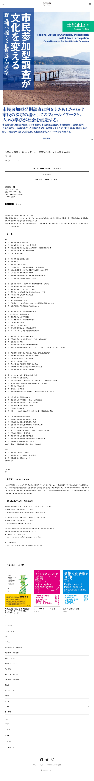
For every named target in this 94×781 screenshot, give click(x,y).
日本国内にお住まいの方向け (47, 179)
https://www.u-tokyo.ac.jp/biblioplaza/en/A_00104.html (23, 545)
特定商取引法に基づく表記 (54, 765)
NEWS (7, 736)
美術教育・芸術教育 (12, 653)
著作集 (7, 696)
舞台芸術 (8, 669)
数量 (6, 160)
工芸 (6, 636)
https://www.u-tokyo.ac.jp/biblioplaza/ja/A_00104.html (23, 537)
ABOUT (7, 730)
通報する (18, 204)
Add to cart (47, 174)
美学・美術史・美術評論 (13, 647)
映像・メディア (10, 658)
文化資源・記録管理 (12, 679)
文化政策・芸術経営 (12, 674)
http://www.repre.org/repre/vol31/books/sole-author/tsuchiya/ (25, 512)
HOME (7, 724)
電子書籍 (8, 712)
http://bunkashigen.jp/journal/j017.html (18, 523)
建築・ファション (11, 663)
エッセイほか (9, 690)
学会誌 (7, 701)
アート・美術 (9, 631)
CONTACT (9, 741)
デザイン (8, 642)
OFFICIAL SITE (10, 747)
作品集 (7, 685)
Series (7, 706)
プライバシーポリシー (39, 765)
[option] (47, 75)
